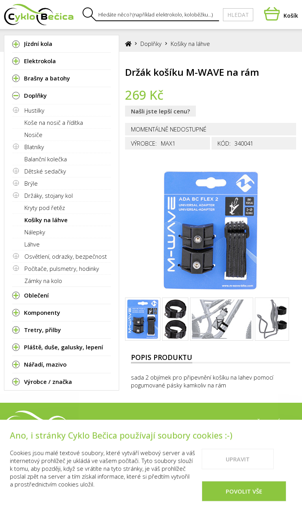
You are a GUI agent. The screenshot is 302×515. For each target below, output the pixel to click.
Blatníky (34, 147)
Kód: (224, 143)
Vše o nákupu (275, 422)
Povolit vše (244, 503)
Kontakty (228, 422)
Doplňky (151, 43)
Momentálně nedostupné (168, 129)
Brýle (31, 183)
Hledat (238, 14)
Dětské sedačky (45, 171)
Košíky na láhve (46, 220)
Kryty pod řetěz (44, 208)
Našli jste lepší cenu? (160, 111)
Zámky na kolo (43, 281)
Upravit (238, 471)
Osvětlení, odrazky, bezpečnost (65, 256)
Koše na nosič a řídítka (53, 122)
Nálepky (34, 232)
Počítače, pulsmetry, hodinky (61, 268)
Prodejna (187, 422)
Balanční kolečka (45, 159)
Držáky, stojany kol (48, 195)
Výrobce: (144, 143)
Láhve (32, 244)
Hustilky (34, 110)
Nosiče (33, 135)
